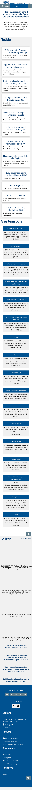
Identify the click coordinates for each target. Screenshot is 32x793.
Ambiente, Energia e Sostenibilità (16, 299)
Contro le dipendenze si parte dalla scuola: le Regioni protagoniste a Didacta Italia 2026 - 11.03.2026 (16, 669)
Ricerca (5, 774)
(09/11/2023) (16, 503)
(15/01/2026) (16, 344)
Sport (16, 337)
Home (5, 6)
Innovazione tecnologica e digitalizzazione (16, 478)
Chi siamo (16, 6)
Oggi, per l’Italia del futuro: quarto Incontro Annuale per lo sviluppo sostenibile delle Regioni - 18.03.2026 (16, 657)
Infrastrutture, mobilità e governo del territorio (16, 318)
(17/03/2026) (16, 289)
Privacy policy (7, 754)
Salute (16, 355)
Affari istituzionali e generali (16, 228)
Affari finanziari (16, 246)
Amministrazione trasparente (12, 764)
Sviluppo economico (16, 441)
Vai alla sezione (25, 538)
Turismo (16, 514)
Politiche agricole (16, 423)
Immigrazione (16, 497)
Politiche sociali (16, 372)
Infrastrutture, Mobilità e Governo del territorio (16, 283)
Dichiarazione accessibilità (11, 761)
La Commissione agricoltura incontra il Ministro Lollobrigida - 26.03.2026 (16, 646)
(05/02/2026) (16, 235)
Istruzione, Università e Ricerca (16, 390)
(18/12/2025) (16, 396)
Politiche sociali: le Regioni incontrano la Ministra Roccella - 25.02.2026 (16, 680)
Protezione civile (16, 459)
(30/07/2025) (16, 326)
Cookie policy (7, 758)
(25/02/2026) (16, 486)
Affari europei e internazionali (16, 264)
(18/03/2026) (16, 253)
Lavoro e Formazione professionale (16, 406)
